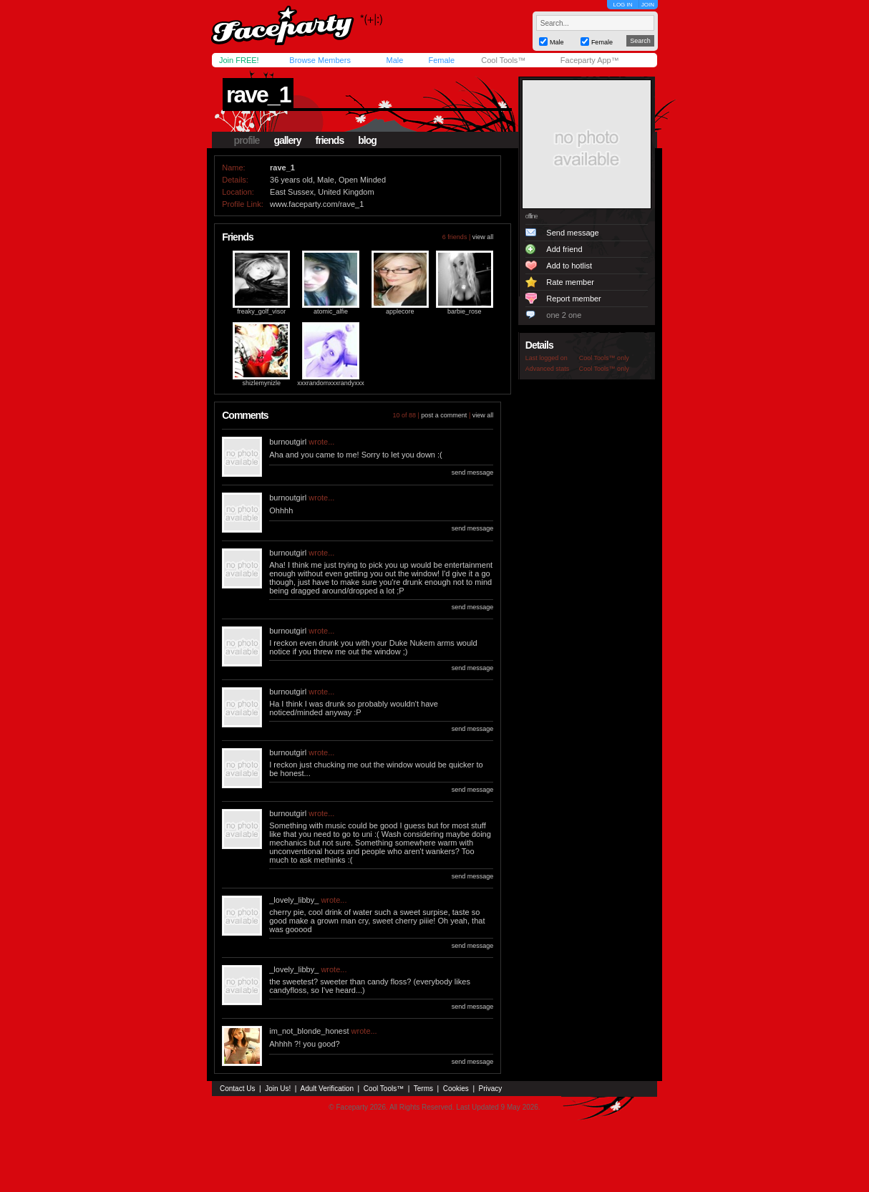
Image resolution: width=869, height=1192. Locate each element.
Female (441, 60)
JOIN (647, 4)
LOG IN (622, 4)
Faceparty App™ (589, 60)
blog (367, 140)
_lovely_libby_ (294, 900)
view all (483, 237)
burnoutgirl (287, 441)
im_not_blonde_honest (309, 1031)
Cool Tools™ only (604, 358)
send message (473, 472)
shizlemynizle (261, 383)
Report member (573, 298)
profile (247, 140)
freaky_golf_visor (261, 311)
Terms (423, 1088)
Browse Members (320, 60)
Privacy (491, 1088)
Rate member (570, 282)
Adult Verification (327, 1088)
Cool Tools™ (503, 60)
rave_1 (258, 94)
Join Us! (278, 1088)
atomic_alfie (331, 311)
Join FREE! (239, 60)
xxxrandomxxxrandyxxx (330, 383)
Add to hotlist (569, 265)
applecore (400, 311)
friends (330, 140)
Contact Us (237, 1088)
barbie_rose (464, 311)
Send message (572, 232)
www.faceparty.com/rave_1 (317, 204)
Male (394, 60)
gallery (287, 140)
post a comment (444, 415)
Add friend (564, 249)
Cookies (456, 1088)
